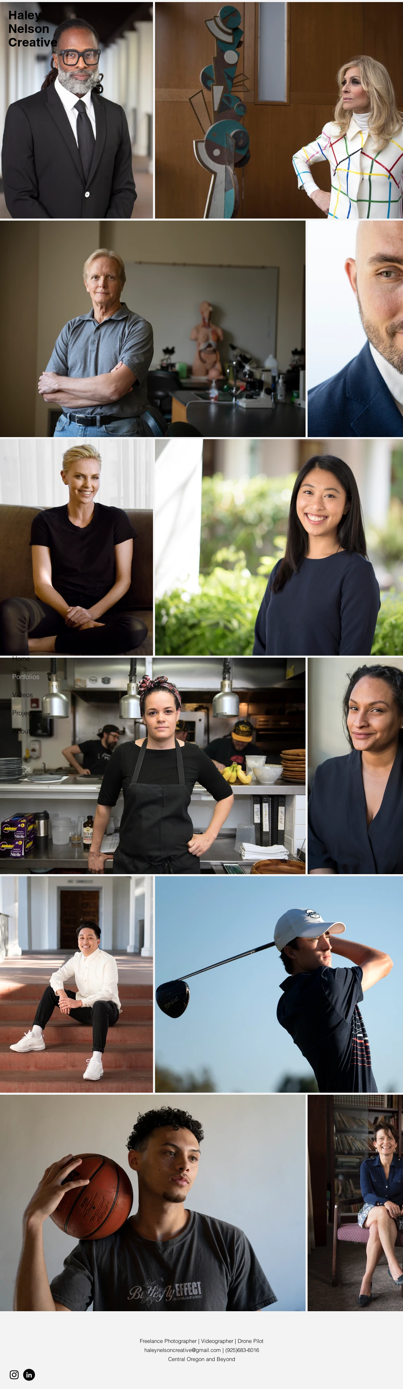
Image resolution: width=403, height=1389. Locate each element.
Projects (24, 713)
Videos (22, 695)
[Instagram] (14, 1375)
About (21, 731)
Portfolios (25, 676)
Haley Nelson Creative (33, 28)
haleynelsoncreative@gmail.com (182, 1350)
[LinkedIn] (29, 1375)
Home (21, 658)
